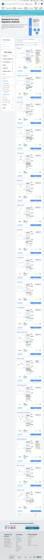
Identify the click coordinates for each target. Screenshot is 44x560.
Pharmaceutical (7, 539)
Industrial (6, 545)
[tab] (8, 56)
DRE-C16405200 (29, 388)
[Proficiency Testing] (4, 546)
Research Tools (7, 538)
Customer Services (31, 536)
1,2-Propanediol (22, 385)
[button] (40, 67)
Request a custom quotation (33, 545)
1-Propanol (20, 257)
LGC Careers (18, 539)
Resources (9, 0)
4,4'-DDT (19, 127)
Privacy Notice (25, 557)
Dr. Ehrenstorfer (28, 54)
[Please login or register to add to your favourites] (33, 67)
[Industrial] (4, 545)
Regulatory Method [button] (8, 71)
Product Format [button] (8, 94)
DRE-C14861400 (29, 183)
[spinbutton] (38, 67)
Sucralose (20, 282)
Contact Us (30, 538)
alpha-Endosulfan (22, 332)
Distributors (30, 540)
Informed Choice (19, 546)
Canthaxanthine (22, 439)
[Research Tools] (4, 538)
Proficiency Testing (8, 546)
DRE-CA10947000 (29, 442)
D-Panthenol (21, 307)
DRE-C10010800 (29, 415)
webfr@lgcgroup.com (36, 0)
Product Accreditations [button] (8, 59)
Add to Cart (36, 70)
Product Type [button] (8, 81)
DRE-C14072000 (29, 105)
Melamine (20, 180)
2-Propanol (20, 153)
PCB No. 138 (20, 490)
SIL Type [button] (8, 104)
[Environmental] (4, 542)
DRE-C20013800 (29, 493)
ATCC (17, 543)
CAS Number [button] (8, 68)
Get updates (31, 528)
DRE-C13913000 (29, 361)
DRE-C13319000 (29, 468)
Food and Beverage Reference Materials (13, 16)
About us (3, 0)
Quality (6, 0)
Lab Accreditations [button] (8, 62)
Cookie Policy (30, 557)
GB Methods (5, 44)
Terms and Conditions (19, 557)
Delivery (29, 542)
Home (3, 16)
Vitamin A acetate (22, 75)
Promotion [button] (8, 55)
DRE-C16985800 (29, 284)
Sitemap (29, 543)
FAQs (29, 539)
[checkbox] (3, 76)
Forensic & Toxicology (8, 543)
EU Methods (5, 42)
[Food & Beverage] (4, 541)
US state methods (6, 46)
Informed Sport (18, 548)
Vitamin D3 (20, 205)
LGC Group (18, 536)
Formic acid (20, 358)
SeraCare (17, 542)
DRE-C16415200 (29, 156)
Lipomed (17, 550)
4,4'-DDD (19, 229)
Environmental (7, 542)
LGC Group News (19, 538)
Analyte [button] (8, 65)
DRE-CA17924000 (29, 208)
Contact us (19, 0)
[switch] (6, 83)
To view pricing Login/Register (20, 71)
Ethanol (19, 48)
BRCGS (17, 545)
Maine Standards (19, 540)
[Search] (22, 4)
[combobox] (14, 4)
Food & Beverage (8, 541)
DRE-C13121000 (29, 335)
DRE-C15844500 (29, 310)
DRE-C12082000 (29, 130)
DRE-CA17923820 (29, 78)
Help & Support (14, 0)
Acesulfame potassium (24, 412)
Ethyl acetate (21, 465)
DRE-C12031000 (29, 232)
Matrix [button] (8, 107)
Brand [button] (8, 74)
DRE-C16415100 (29, 260)
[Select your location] (42, 1)
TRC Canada (18, 549)
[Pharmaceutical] (4, 539)
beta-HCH (20, 102)
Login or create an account (22, 39)
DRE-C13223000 (29, 51)
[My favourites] (39, 4)
